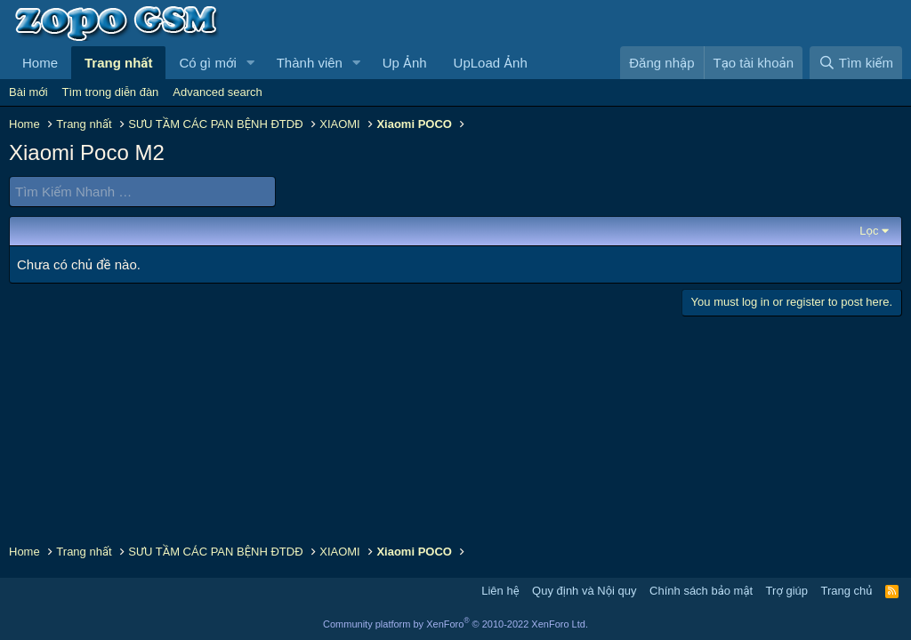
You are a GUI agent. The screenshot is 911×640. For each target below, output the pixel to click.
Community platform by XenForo (455, 624)
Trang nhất (118, 62)
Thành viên (310, 62)
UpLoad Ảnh (491, 62)
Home (40, 62)
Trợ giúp (787, 590)
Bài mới (28, 92)
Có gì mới (207, 62)
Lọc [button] (868, 230)
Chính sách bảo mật (701, 590)
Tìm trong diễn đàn (110, 92)
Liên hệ (500, 590)
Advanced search (217, 92)
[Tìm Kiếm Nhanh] (142, 191)
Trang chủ (847, 590)
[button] (250, 62)
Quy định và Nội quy (584, 590)
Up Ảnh (405, 62)
